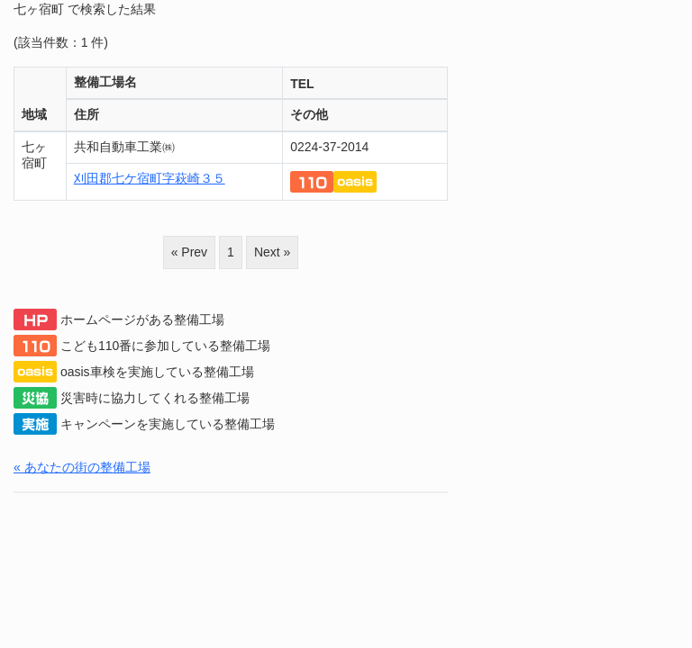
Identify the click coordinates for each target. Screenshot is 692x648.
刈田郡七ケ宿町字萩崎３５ (149, 178)
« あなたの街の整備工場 (82, 467)
